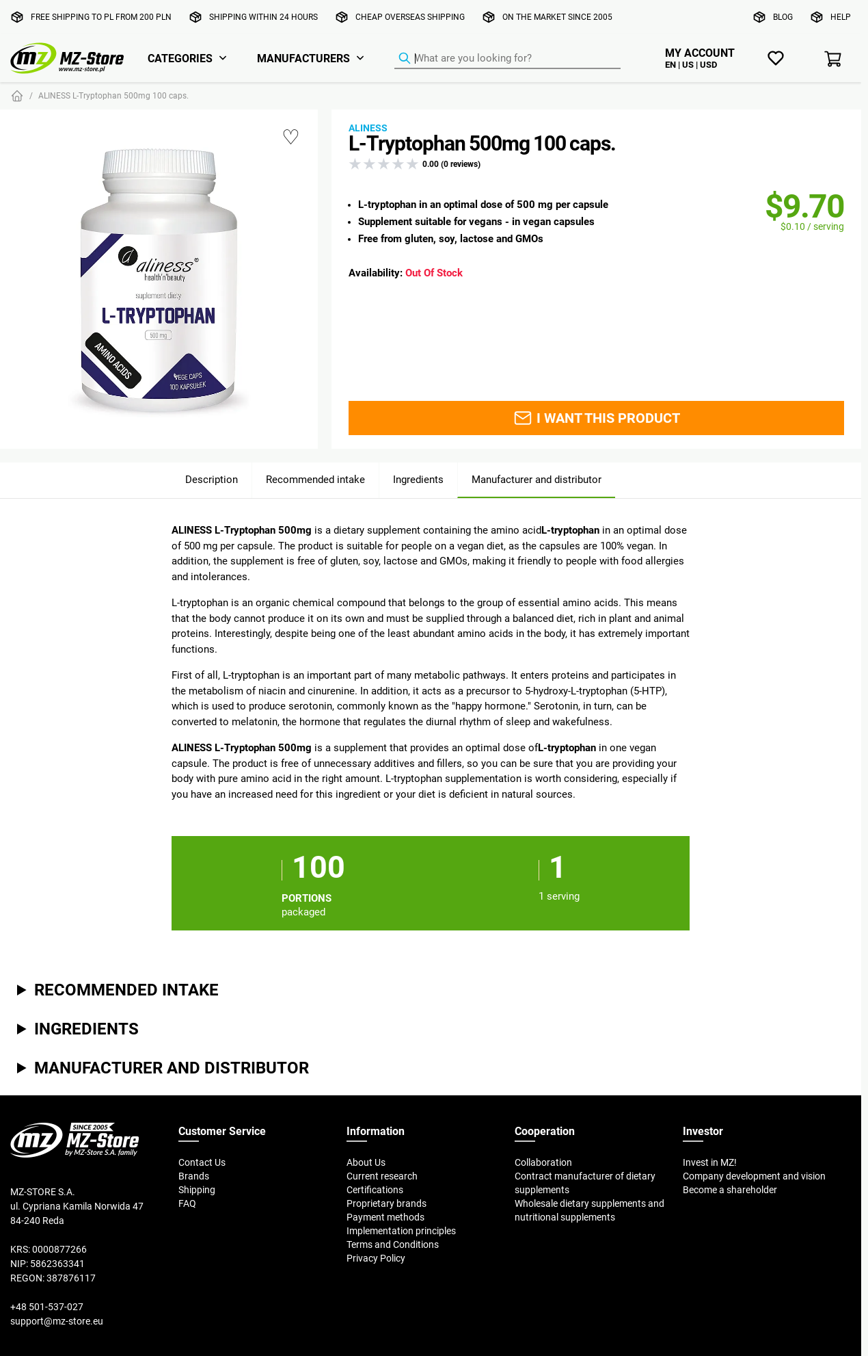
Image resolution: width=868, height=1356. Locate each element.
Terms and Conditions (393, 1244)
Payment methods (385, 1217)
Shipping (196, 1190)
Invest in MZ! (710, 1162)
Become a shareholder (730, 1190)
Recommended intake (315, 479)
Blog (783, 16)
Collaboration (543, 1162)
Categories (180, 58)
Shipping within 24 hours (263, 16)
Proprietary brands (386, 1203)
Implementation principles (401, 1231)
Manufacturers (303, 58)
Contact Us (202, 1162)
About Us (366, 1162)
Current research (382, 1176)
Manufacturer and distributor (536, 479)
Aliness (368, 128)
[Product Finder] (507, 59)
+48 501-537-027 (46, 1307)
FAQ (187, 1203)
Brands (193, 1176)
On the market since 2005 (557, 16)
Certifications (375, 1190)
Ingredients (418, 479)
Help (840, 16)
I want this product (596, 418)
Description (211, 479)
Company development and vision (754, 1176)
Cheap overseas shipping (410, 16)
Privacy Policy (376, 1258)
